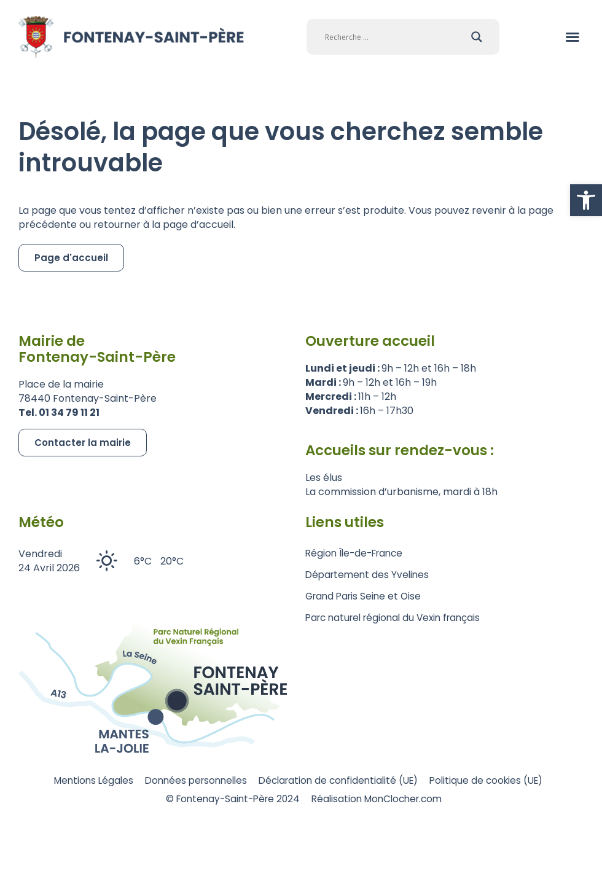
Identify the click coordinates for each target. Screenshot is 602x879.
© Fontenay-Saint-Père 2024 (228, 800)
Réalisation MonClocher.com (383, 800)
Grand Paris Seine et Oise (365, 596)
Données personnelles (188, 781)
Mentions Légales (77, 781)
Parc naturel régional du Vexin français (398, 618)
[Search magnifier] (476, 36)
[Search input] (395, 36)
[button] (586, 200)
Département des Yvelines (369, 575)
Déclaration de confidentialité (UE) (341, 781)
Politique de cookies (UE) (499, 781)
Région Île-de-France (357, 553)
